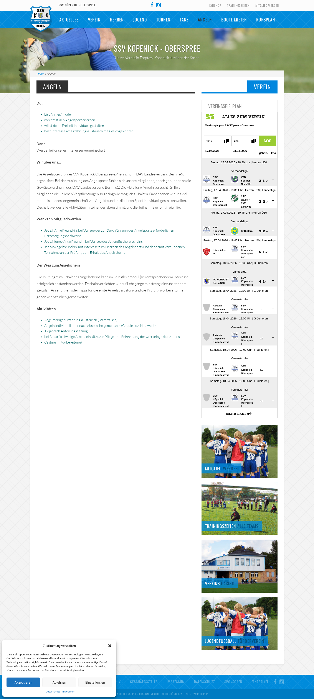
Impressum (68, 691)
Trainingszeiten (238, 5)
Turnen (163, 19)
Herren (117, 19)
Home (40, 73)
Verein (94, 19)
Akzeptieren (23, 682)
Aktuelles (69, 19)
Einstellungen (95, 682)
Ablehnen (59, 682)
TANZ (184, 19)
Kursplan (265, 19)
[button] (110, 645)
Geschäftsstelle (143, 681)
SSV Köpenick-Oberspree (41, 19)
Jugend (140, 19)
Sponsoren (233, 681)
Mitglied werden (267, 5)
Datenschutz (53, 691)
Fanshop (215, 5)
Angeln (205, 19)
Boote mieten (234, 19)
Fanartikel (260, 681)
